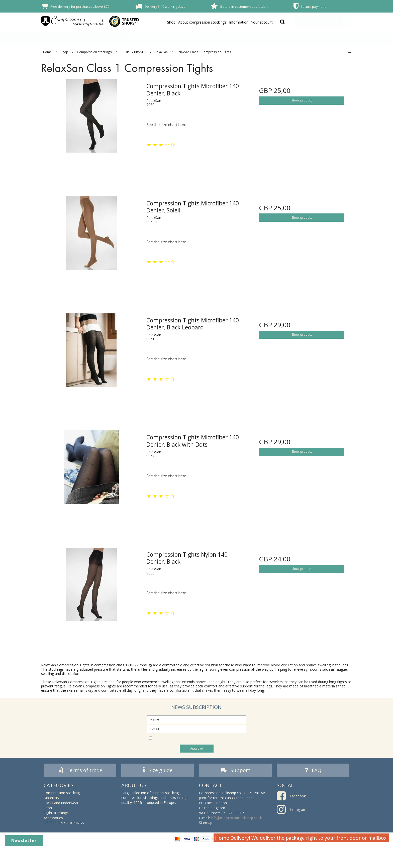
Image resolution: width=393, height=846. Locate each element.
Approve (196, 748)
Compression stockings (59, 38)
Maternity (108, 38)
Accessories (288, 38)
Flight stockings (242, 38)
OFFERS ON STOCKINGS (336, 38)
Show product (301, 100)
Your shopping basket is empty (325, 21)
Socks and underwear (157, 38)
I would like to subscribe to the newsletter (201, 738)
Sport (202, 38)
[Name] (196, 718)
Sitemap (205, 823)
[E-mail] (196, 728)
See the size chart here (166, 125)
